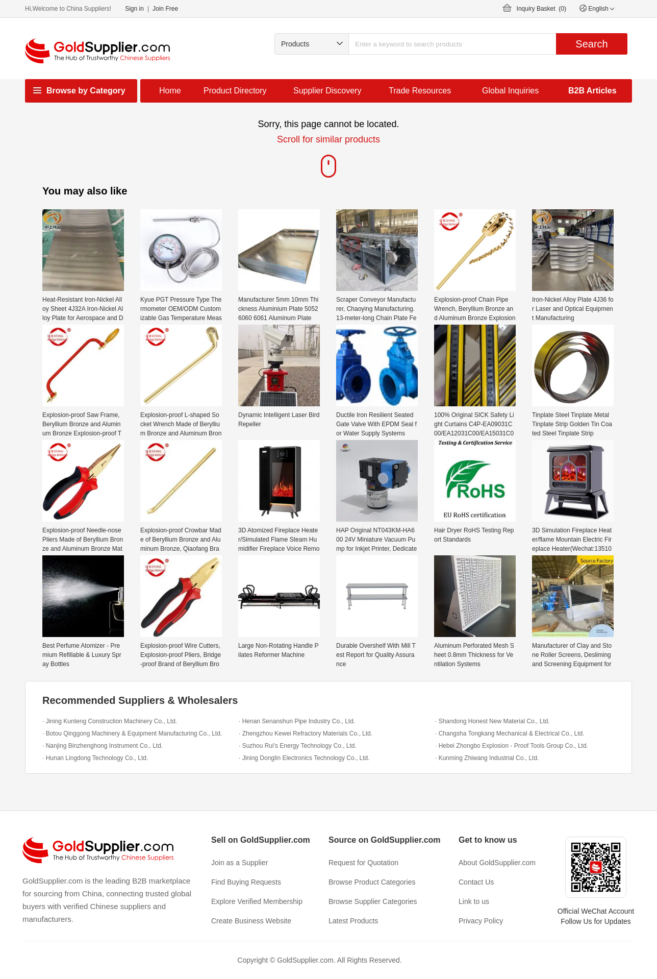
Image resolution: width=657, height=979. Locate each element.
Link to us (474, 901)
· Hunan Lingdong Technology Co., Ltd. (95, 758)
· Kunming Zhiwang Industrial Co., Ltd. (487, 758)
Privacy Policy (481, 921)
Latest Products (353, 921)
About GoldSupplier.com (497, 863)
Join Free (165, 8)
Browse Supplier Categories (372, 901)
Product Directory (235, 90)
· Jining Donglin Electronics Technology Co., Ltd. (304, 758)
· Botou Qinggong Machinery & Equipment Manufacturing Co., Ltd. (132, 733)
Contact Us (476, 882)
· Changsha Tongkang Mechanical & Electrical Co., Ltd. (510, 733)
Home (170, 90)
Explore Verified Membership (256, 901)
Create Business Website (251, 921)
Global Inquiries (510, 90)
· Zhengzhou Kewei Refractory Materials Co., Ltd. (305, 733)
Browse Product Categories (371, 882)
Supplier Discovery (327, 90)
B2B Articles (592, 90)
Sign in (134, 8)
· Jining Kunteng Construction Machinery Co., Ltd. (109, 721)
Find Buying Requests (246, 882)
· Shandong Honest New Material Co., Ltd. (492, 721)
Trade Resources (420, 90)
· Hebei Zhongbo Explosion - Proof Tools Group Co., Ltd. (511, 745)
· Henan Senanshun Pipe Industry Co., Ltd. (297, 721)
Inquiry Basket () (541, 8)
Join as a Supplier (239, 863)
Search (591, 44)
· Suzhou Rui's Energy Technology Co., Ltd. (298, 745)
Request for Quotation (363, 863)
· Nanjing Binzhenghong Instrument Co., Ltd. (102, 745)
